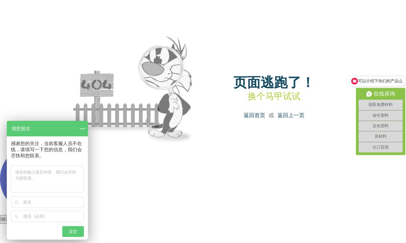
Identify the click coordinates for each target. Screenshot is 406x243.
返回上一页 (290, 115)
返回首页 (254, 115)
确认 (5, 219)
